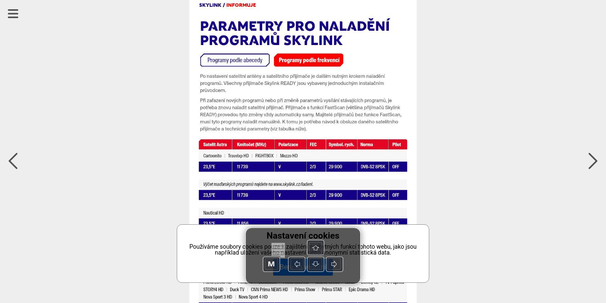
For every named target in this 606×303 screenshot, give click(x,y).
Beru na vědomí (303, 267)
